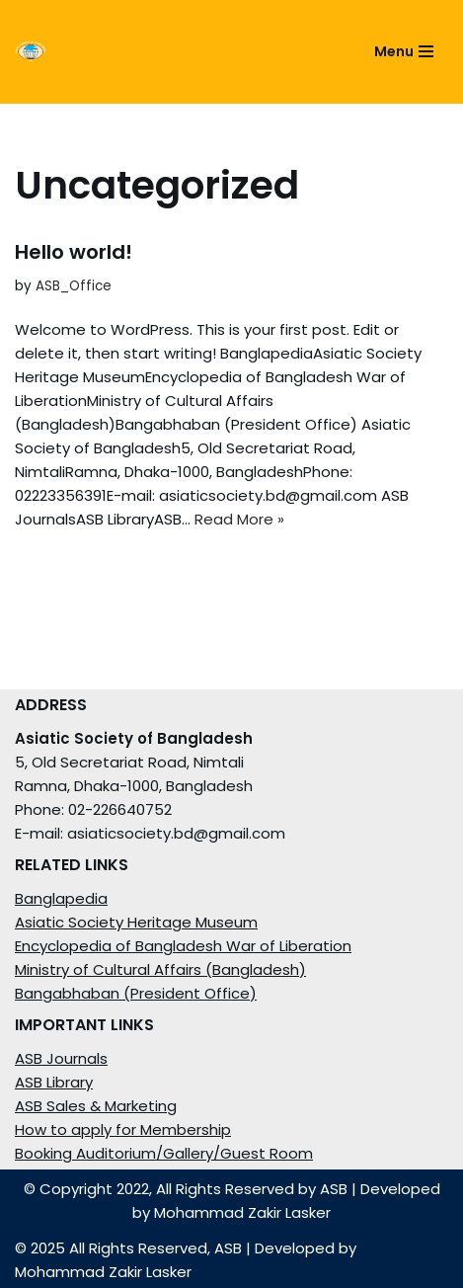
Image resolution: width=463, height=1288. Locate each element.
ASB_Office (74, 286)
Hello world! (73, 252)
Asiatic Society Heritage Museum (136, 922)
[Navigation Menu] (403, 51)
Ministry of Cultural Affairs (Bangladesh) (160, 969)
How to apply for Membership (123, 1129)
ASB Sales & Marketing (96, 1105)
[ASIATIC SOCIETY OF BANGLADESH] (172, 52)
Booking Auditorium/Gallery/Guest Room (164, 1153)
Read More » (239, 519)
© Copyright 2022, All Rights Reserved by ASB (185, 1188)
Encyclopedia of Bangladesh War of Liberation (183, 945)
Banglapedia (61, 898)
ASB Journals (61, 1058)
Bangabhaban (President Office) (136, 993)
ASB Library (54, 1082)
